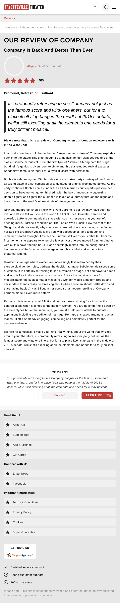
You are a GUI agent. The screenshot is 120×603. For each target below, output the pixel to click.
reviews (9, 18)
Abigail (31, 66)
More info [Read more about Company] (60, 395)
